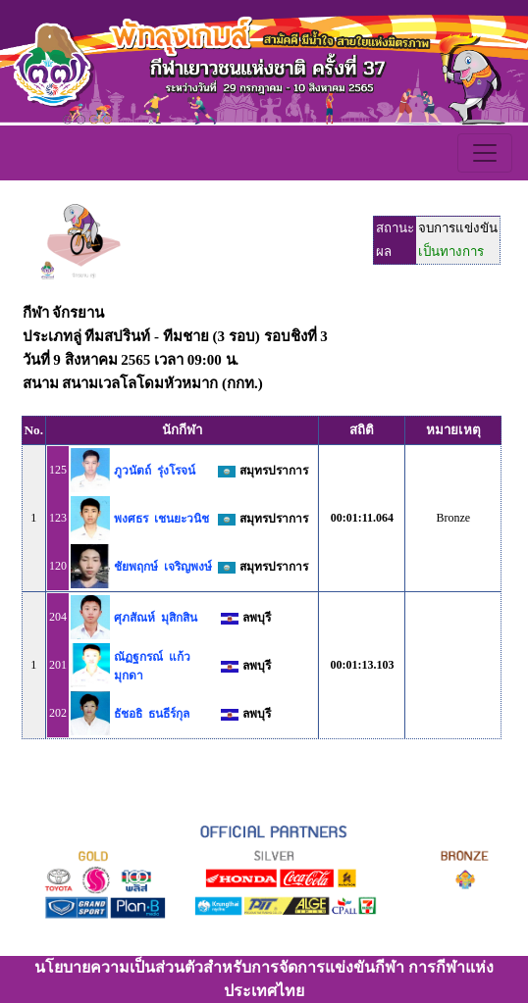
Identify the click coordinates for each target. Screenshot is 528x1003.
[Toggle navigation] (484, 153)
